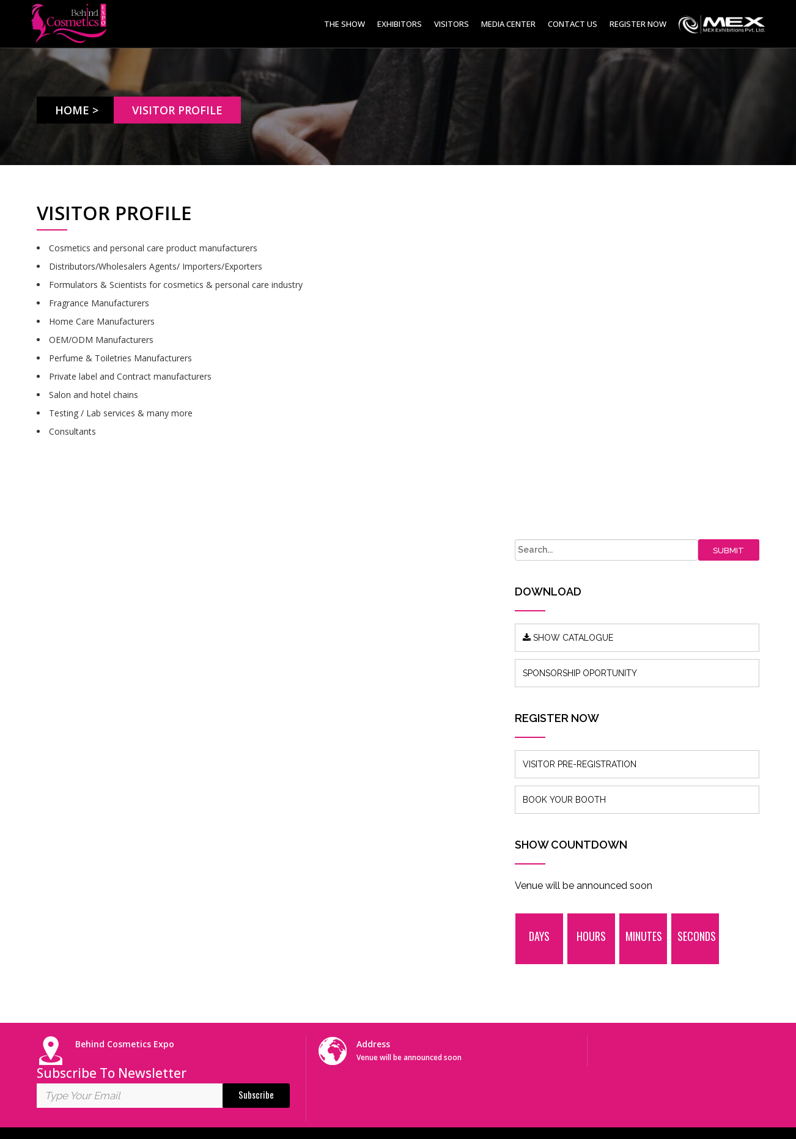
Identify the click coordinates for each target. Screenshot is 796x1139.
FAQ (229, 942)
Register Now (638, 23)
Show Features (250, 906)
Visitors (451, 23)
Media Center (508, 23)
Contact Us (572, 23)
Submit (735, 213)
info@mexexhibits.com (414, 878)
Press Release (248, 887)
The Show (344, 23)
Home (73, 110)
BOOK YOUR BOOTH (603, 462)
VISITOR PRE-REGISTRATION (619, 427)
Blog (230, 869)
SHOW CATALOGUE (607, 300)
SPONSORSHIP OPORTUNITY (619, 336)
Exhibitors (399, 23)
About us (238, 851)
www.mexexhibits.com (81, 967)
